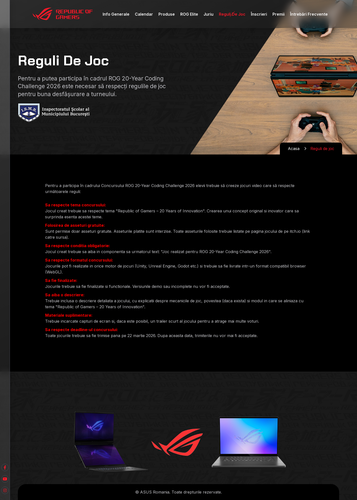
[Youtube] (5, 467)
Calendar (144, 14)
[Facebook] (5, 479)
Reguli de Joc (232, 14)
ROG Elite (189, 14)
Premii (278, 14)
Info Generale (116, 14)
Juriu (208, 14)
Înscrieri (259, 14)
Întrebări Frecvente (309, 14)
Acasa (293, 148)
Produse (166, 14)
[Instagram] (5, 490)
